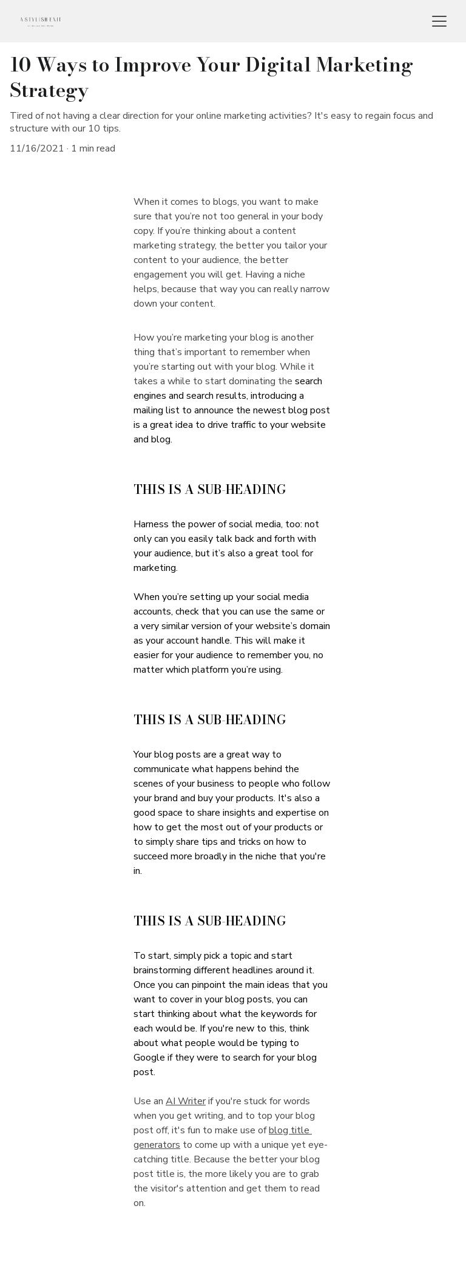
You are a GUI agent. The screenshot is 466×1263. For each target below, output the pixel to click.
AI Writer (186, 1101)
